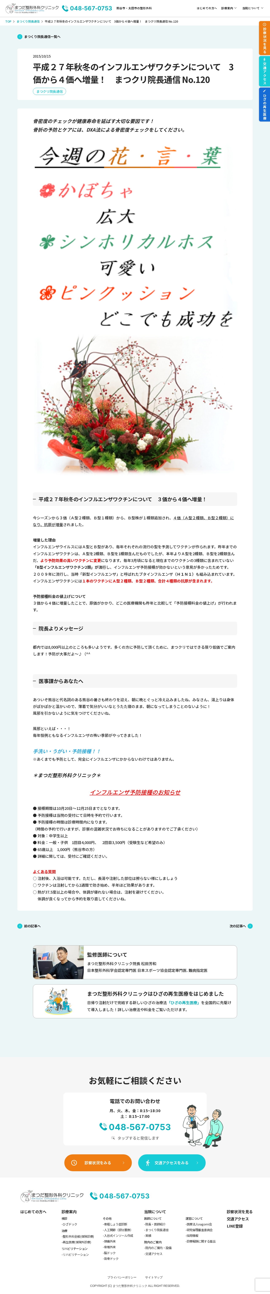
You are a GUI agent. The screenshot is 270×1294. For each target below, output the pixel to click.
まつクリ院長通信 (49, 91)
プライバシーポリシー (121, 1277)
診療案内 (227, 8)
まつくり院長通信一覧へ (42, 36)
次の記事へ (238, 925)
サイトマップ (153, 1277)
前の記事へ (32, 925)
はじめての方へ (207, 8)
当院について (251, 8)
